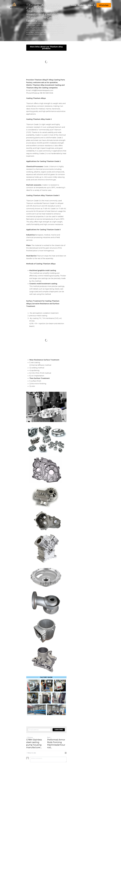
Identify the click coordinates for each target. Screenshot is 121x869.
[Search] (94, 5)
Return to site (31, 849)
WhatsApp (104, 5)
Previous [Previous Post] (29, 839)
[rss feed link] (94, 849)
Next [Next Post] (63, 839)
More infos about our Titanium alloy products (60, 35)
